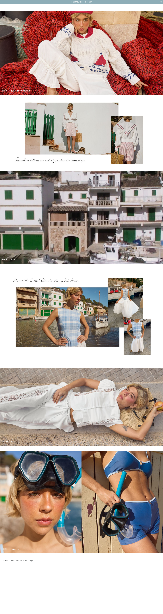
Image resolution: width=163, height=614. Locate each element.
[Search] (130, 7)
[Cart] (159, 7)
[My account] (150, 7)
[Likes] (155, 7)
